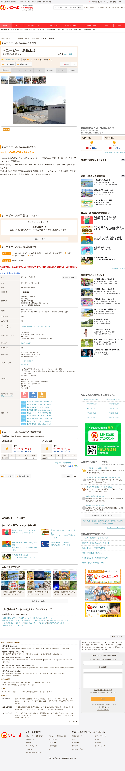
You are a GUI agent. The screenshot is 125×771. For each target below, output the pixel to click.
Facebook (29, 749)
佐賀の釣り (39, 648)
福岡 (93, 29)
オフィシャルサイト (69, 277)
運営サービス (76, 742)
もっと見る (72, 721)
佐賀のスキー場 (19, 673)
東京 (21, 29)
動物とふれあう (105, 7)
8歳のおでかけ (92, 417)
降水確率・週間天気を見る (65, 463)
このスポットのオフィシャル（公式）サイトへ (35, 326)
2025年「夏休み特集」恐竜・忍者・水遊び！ (16, 682)
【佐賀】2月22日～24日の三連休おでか (39, 421)
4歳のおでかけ (92, 408)
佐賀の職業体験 (57, 654)
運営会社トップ (77, 736)
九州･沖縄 (86, 521)
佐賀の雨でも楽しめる (9, 668)
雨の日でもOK (94, 7)
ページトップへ (117, 636)
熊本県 (113, 521)
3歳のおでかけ (114, 404)
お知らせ (50, 70)
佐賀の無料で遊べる (23, 660)
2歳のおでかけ (92, 404)
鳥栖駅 (28, 343)
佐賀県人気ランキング (12, 60)
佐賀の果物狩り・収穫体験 (10, 676)
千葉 (30, 29)
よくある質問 (53, 739)
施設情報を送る (24, 64)
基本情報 (5, 70)
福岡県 (94, 521)
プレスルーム (53, 742)
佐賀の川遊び (6, 662)
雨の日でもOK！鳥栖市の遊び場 (93, 548)
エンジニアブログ (77, 749)
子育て (107, 26)
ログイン (121, 2)
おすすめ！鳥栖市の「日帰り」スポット (96, 538)
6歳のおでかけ (92, 413)
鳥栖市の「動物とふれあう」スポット (96, 543)
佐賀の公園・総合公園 (65, 660)
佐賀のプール (56, 648)
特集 (119, 26)
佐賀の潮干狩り (47, 673)
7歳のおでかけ (114, 413)
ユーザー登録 (6, 692)
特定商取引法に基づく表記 (34, 752)
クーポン (28, 70)
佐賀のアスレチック (50, 660)
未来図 (97, 739)
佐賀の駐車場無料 (37, 660)
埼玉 (34, 29)
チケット (16, 70)
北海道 (12, 29)
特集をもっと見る (118, 268)
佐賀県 (100, 521)
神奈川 (26, 29)
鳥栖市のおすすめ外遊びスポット (94, 563)
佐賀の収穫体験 (46, 654)
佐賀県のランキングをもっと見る (103, 515)
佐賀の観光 (65, 648)
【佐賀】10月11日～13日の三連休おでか (39, 407)
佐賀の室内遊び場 (23, 668)
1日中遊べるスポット (118, 7)
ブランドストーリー (101, 736)
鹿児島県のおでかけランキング (59, 623)
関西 (59, 29)
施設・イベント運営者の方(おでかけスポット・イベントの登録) (33, 692)
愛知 (43, 29)
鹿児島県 (103, 523)
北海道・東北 (5, 29)
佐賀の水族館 (69, 668)
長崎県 (106, 521)
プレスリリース (100, 746)
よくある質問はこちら (103, 707)
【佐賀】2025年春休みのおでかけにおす (39, 418)
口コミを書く (8, 64)
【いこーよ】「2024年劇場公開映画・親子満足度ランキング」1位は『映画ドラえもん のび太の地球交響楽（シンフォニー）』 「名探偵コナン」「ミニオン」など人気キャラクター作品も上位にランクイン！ (44, 715)
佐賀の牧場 (47, 648)
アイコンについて (7, 396)
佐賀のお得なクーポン (9, 660)
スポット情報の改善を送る (10, 273)
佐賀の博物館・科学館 (47, 668)
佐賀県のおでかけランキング (13, 620)
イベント (17, 26)
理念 (73, 739)
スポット (5, 26)
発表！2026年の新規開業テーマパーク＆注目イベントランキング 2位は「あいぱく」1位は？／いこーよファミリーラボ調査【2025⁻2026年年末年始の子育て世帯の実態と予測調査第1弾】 (44, 701)
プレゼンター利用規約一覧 (57, 736)
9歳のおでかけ (114, 417)
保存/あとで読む (95, 2)
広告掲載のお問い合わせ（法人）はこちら (103, 692)
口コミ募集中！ (70, 54)
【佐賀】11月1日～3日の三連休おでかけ (39, 404)
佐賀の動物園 (16, 648)
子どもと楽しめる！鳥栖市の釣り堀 (95, 558)
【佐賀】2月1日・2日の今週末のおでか (39, 424)
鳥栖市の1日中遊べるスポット (93, 553)
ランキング (54, 26)
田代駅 (23, 343)
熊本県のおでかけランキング (58, 620)
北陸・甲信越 (51, 29)
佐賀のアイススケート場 (33, 673)
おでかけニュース (91, 26)
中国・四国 (77, 29)
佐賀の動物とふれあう (33, 654)
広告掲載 (28, 742)
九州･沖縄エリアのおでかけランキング (16, 618)
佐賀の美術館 (59, 668)
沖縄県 (110, 523)
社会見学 (23, 361)
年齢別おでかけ (70, 26)
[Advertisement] (39, 194)
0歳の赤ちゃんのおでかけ (92, 399)
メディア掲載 (53, 746)
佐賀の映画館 (34, 668)
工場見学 (30, 361)
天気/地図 (72, 70)
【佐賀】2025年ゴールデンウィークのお (39, 415)
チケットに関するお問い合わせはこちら (103, 704)
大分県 (119, 521)
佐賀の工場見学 (7, 654)
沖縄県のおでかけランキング (13, 625)
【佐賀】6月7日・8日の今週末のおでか (39, 413)
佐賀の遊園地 (6, 648)
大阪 (63, 29)
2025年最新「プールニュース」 (43, 682)
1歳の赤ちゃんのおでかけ (114, 399)
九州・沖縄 (87, 29)
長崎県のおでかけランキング (36, 620)
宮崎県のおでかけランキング (36, 623)
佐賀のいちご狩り (59, 673)
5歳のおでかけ (114, 408)
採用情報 (75, 746)
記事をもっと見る (39, 601)
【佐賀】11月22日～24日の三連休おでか (39, 401)
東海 (39, 29)
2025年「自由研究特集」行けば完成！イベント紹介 (18, 685)
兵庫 (70, 29)
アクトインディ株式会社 (96, 732)
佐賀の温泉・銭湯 (7, 673)
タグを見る (24, 364)
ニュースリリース (31, 746)
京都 (66, 29)
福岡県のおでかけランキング (43, 618)
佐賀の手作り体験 (18, 654)
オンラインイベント (35, 26)
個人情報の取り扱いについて (103, 690)
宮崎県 (95, 523)
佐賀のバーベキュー (27, 648)
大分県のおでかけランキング (13, 623)
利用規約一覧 (30, 739)
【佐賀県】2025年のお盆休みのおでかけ (39, 410)
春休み (86, 7)
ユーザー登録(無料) (110, 2)
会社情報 (98, 742)
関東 (18, 29)
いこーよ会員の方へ (103, 710)
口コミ (39, 70)
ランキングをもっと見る (116, 528)
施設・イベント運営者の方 (34, 736)
